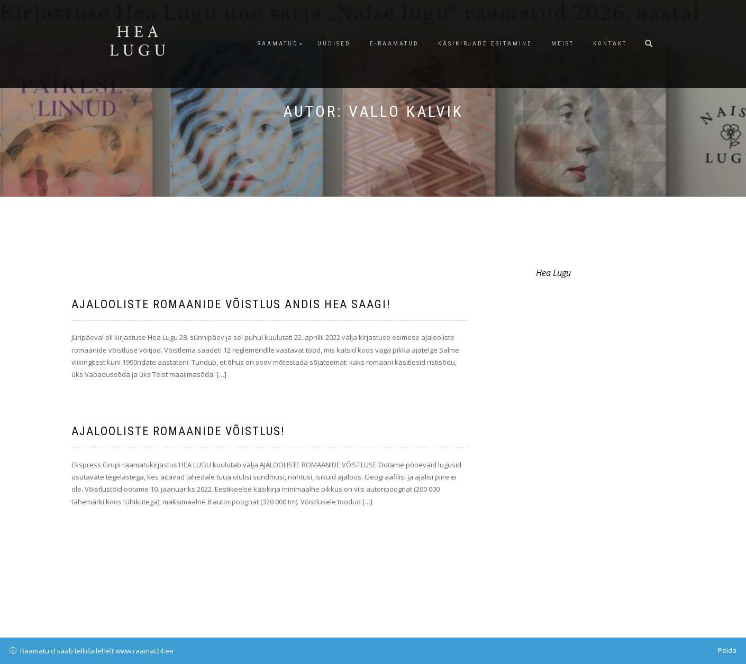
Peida (727, 650)
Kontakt (610, 43)
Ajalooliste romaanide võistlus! (178, 431)
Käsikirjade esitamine (485, 43)
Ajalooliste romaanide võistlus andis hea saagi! (231, 304)
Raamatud (277, 43)
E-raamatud (394, 43)
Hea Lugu (553, 273)
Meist (562, 43)
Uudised (334, 43)
